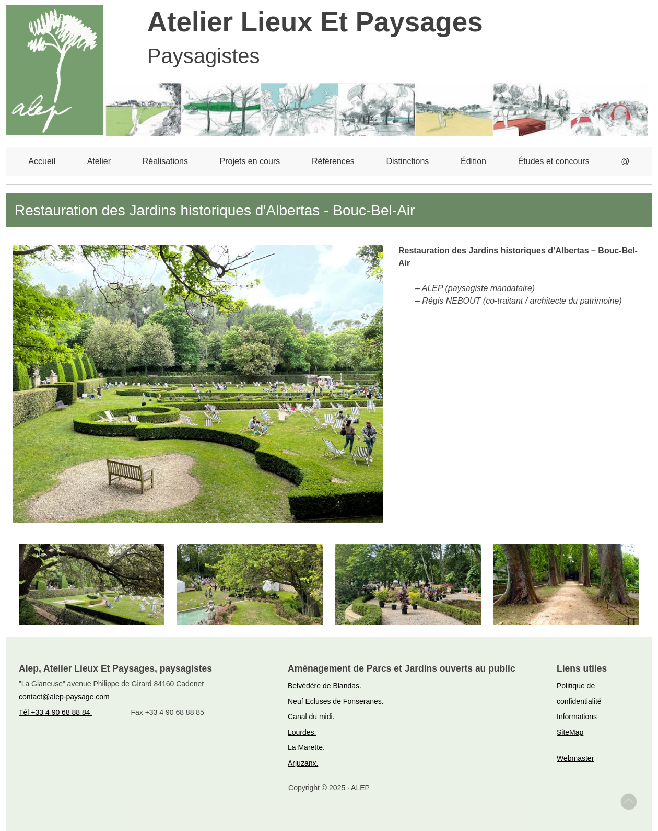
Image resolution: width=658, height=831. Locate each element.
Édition (473, 161)
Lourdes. (302, 732)
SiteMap (570, 732)
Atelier (99, 161)
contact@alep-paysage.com (64, 696)
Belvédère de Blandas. (324, 686)
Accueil (41, 161)
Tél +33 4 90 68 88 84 (55, 712)
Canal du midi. (311, 716)
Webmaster (575, 758)
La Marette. (306, 747)
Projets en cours (250, 161)
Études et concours (554, 161)
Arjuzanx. (303, 763)
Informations (577, 716)
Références (333, 161)
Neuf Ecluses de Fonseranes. (336, 701)
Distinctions (407, 161)
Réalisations (165, 161)
